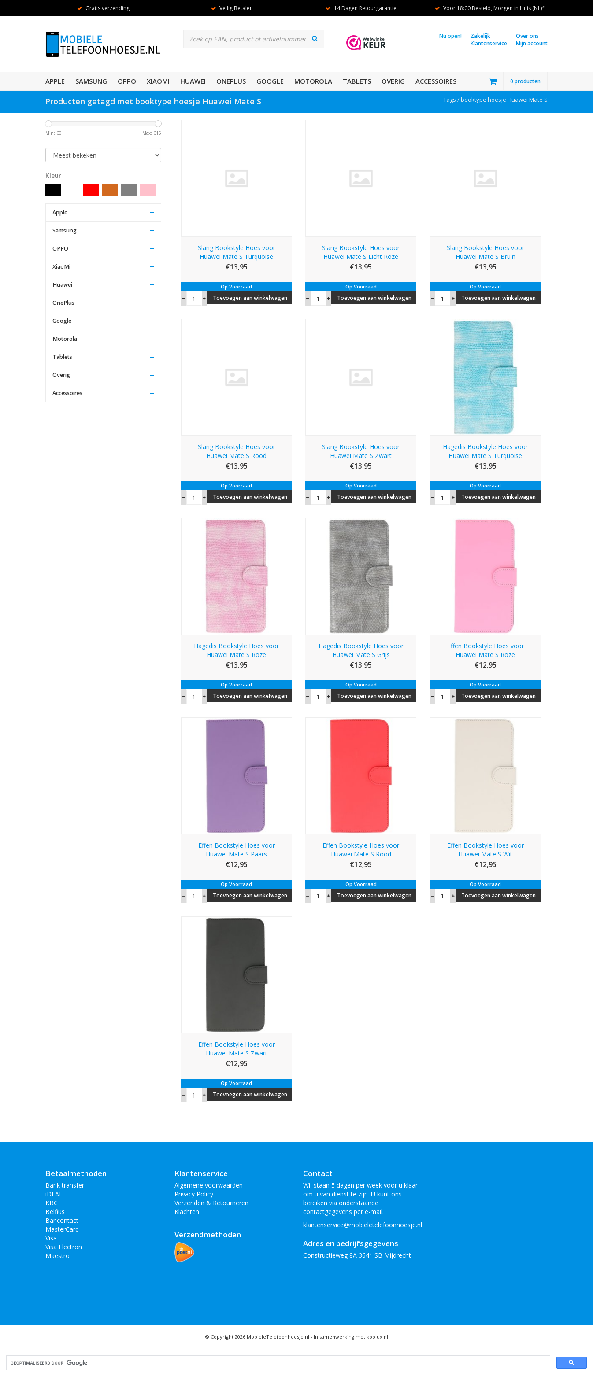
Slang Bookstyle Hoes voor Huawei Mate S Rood (236, 451)
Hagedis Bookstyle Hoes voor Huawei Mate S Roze (236, 650)
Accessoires (435, 81)
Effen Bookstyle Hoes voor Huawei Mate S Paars (236, 849)
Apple (55, 81)
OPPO (127, 81)
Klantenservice (489, 43)
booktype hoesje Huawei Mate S (504, 99)
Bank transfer (64, 1185)
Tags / (452, 99)
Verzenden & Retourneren (211, 1203)
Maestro (57, 1255)
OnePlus (231, 81)
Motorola (313, 81)
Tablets (357, 81)
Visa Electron (63, 1247)
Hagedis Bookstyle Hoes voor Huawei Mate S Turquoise (485, 451)
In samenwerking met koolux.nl (351, 1336)
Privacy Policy (193, 1194)
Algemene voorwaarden (208, 1185)
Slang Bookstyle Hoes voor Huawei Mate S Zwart (361, 451)
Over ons (527, 36)
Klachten (186, 1211)
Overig (393, 81)
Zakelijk (480, 36)
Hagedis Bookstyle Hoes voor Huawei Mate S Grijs (361, 650)
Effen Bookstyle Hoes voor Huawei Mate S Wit (485, 849)
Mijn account (532, 43)
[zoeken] (277, 1363)
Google (270, 81)
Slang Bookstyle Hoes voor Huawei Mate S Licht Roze (361, 252)
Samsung (91, 81)
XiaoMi (158, 81)
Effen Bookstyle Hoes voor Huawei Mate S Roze (485, 650)
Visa (51, 1238)
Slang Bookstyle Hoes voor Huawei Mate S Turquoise (236, 252)
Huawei (193, 81)
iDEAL (54, 1194)
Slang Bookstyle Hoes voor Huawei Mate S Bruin (485, 252)
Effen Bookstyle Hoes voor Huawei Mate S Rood (360, 849)
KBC (51, 1203)
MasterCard (62, 1229)
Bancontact (61, 1220)
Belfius (55, 1211)
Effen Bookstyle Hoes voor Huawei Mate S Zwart (236, 1048)
